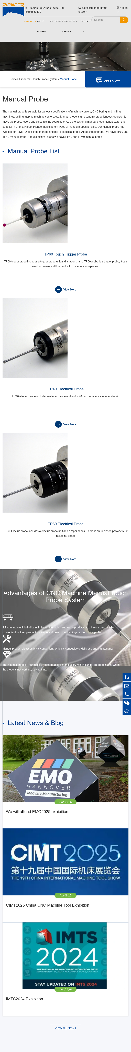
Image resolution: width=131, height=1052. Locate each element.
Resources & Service (69, 26)
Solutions (55, 21)
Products (30, 21)
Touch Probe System (44, 79)
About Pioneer (41, 26)
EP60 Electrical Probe (66, 524)
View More (65, 289)
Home (13, 79)
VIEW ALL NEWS (65, 1028)
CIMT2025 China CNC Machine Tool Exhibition (47, 905)
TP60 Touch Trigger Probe (65, 254)
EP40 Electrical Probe (66, 389)
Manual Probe (68, 79)
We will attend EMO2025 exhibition (37, 811)
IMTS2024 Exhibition (24, 999)
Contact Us (86, 26)
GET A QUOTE (108, 80)
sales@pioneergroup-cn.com (93, 9)
